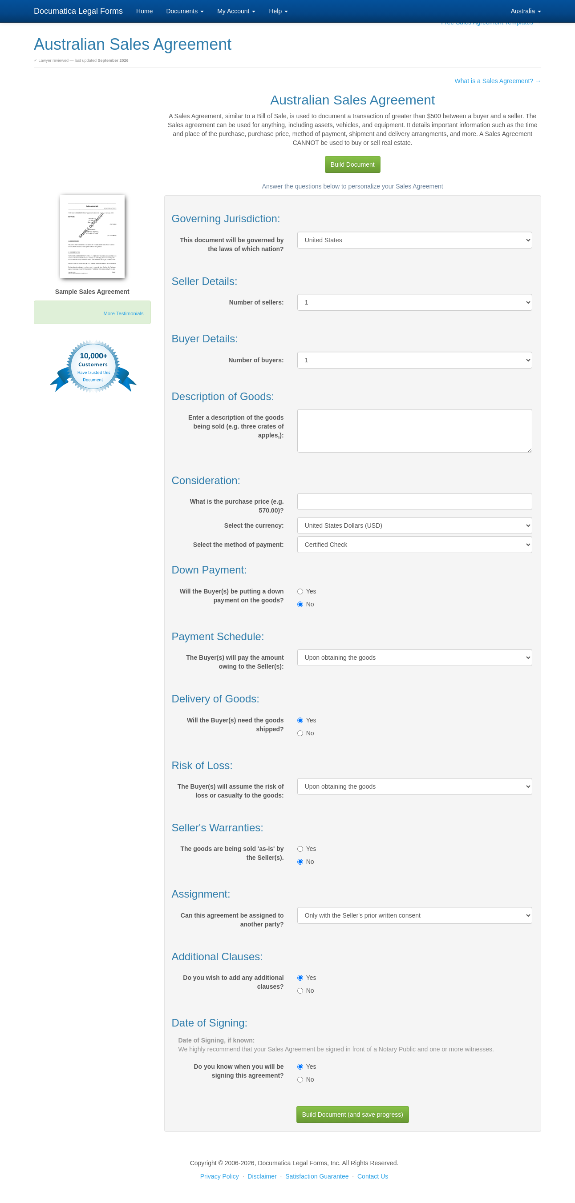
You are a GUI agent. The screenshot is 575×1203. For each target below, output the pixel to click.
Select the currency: (254, 525)
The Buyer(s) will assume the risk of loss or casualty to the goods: (231, 791)
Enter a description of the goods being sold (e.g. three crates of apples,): (236, 426)
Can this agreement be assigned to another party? (232, 920)
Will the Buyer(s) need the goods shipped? (235, 725)
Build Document (353, 164)
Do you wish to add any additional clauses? (233, 982)
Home (144, 11)
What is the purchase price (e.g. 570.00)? (237, 506)
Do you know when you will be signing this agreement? (238, 1071)
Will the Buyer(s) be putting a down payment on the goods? (232, 596)
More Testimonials (124, 313)
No (305, 604)
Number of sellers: (256, 302)
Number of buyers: (255, 360)
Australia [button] (526, 11)
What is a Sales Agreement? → (497, 80)
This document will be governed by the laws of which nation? (231, 245)
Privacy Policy (219, 1176)
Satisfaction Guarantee (316, 1176)
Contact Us (372, 1176)
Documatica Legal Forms (78, 11)
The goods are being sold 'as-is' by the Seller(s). (231, 853)
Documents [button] (185, 11)
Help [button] (278, 11)
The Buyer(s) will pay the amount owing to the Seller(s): (234, 662)
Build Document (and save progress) (352, 1114)
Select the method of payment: (238, 544)
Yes (306, 591)
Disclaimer (261, 1176)
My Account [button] (236, 11)
